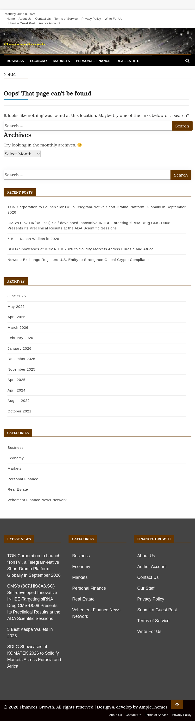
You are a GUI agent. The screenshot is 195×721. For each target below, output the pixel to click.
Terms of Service (66, 18)
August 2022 (15, 400)
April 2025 (13, 380)
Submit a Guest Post (20, 23)
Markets (61, 61)
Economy (38, 61)
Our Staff (146, 588)
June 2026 (13, 296)
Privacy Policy (91, 18)
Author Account (49, 23)
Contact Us (42, 18)
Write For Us (113, 18)
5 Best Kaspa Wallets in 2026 (30, 239)
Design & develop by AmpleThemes (132, 707)
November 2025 (18, 369)
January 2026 (16, 348)
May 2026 (12, 306)
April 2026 (13, 317)
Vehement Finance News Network (33, 500)
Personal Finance (93, 61)
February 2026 (17, 338)
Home (10, 18)
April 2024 (13, 390)
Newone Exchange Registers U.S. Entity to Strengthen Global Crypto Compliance (75, 260)
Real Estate (127, 61)
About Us (25, 18)
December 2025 (18, 359)
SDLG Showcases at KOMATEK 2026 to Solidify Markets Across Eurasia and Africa (77, 249)
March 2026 (14, 327)
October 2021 (16, 411)
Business (15, 61)
